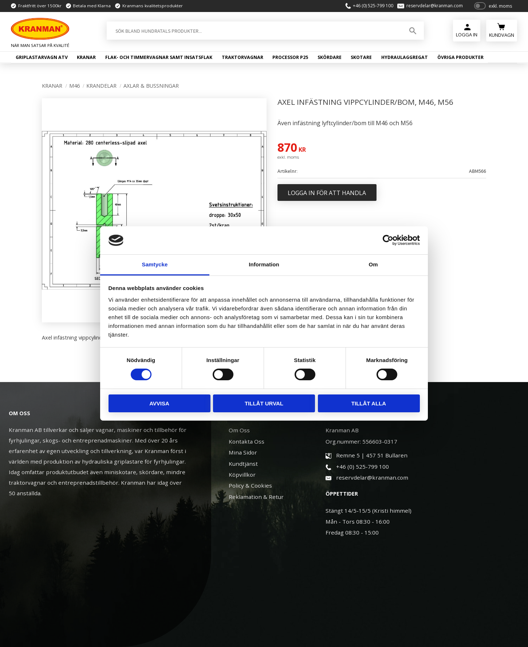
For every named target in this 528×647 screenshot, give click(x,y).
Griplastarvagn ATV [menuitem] (42, 57)
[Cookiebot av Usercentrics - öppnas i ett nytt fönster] (388, 240)
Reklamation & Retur (256, 496)
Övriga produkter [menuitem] (460, 57)
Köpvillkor (242, 474)
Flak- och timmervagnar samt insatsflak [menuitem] (158, 57)
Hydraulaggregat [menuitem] (404, 57)
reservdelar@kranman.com (434, 6)
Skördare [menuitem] (330, 57)
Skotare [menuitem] (361, 57)
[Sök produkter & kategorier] (254, 30)
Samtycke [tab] (155, 264)
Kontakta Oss (246, 441)
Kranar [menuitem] (86, 57)
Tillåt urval (264, 403)
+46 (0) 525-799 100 (373, 6)
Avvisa (159, 403)
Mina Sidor (243, 452)
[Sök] (413, 30)
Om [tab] (373, 264)
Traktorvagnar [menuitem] (242, 57)
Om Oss (239, 430)
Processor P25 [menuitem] (290, 57)
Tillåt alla (368, 403)
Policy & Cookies (250, 485)
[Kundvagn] (501, 29)
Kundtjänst (243, 463)
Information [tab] (264, 264)
